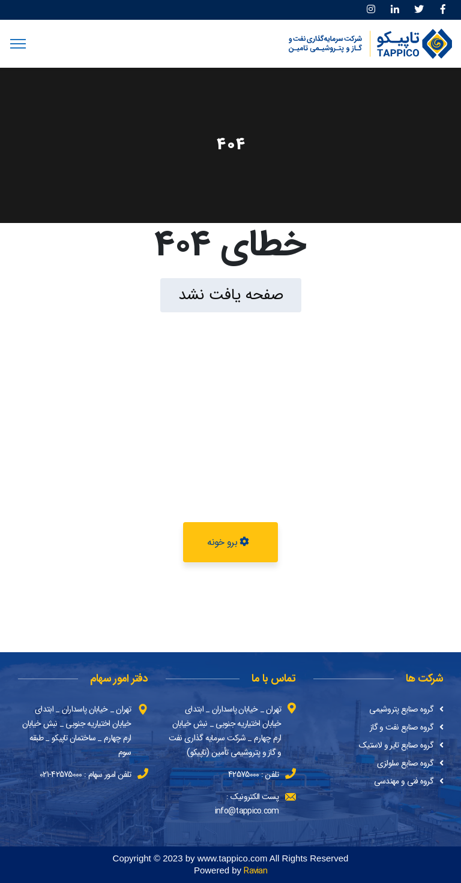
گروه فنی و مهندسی (403, 781)
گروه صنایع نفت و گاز (401, 727)
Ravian (255, 871)
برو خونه (228, 542)
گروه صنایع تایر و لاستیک (396, 745)
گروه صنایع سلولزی (405, 763)
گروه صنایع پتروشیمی (401, 709)
